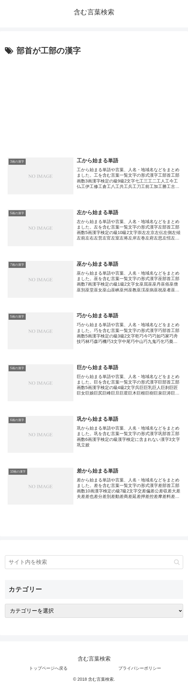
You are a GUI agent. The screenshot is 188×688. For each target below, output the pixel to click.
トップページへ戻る (48, 668)
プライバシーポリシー (139, 668)
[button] (176, 562)
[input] (94, 562)
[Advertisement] (94, 103)
